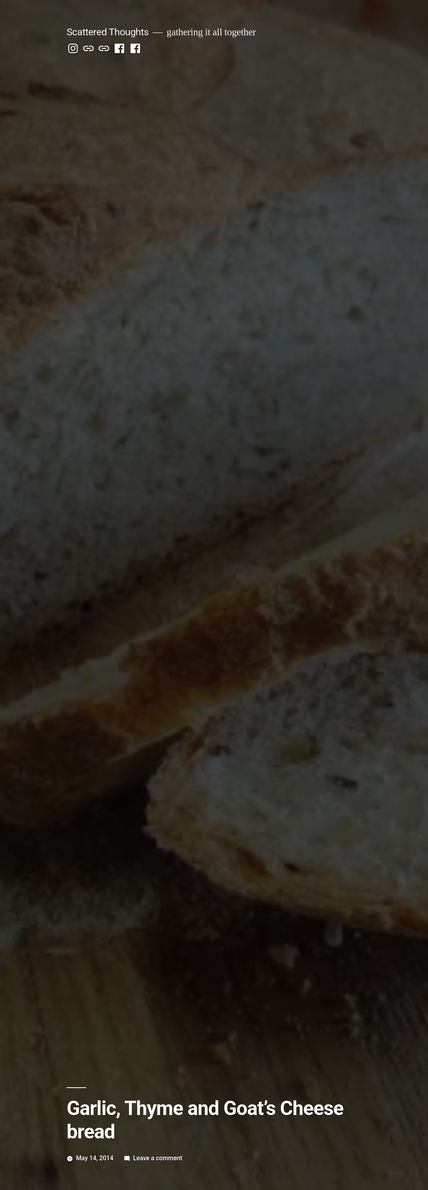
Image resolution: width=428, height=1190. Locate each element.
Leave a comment (157, 1158)
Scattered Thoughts (108, 32)
